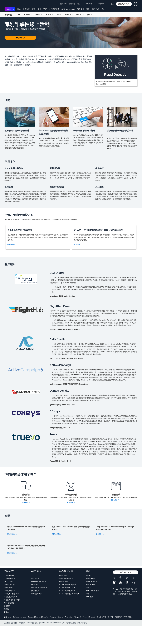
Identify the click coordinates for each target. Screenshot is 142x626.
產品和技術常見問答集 (39, 588)
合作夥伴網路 (54, 9)
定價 (33, 9)
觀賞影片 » (100, 534)
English (38, 617)
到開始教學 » (56, 534)
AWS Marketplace (68, 9)
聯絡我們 (72, 4)
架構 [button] (59, 15)
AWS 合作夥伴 (36, 594)
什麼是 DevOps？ (10, 584)
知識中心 (89, 588)
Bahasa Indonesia (19, 617)
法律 (87, 594)
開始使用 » (11, 245)
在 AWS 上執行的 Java (67, 588)
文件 (39, 9)
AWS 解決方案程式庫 (38, 581)
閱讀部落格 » (12, 534)
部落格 (6, 609)
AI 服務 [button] (38, 15)
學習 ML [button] (79, 15)
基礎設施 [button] (68, 15)
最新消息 (7, 606)
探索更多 (95, 9)
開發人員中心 (63, 575)
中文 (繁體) (128, 617)
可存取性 (13, 623)
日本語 (103, 617)
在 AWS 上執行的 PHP (67, 591)
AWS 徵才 (89, 597)
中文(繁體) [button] (90, 4)
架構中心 (34, 584)
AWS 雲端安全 (9, 603)
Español (45, 617)
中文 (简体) (118, 617)
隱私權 (6, 623)
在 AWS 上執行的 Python (67, 584)
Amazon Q (10, 9)
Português (68, 617)
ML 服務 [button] (49, 15)
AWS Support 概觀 (92, 591)
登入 (112, 4)
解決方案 (26, 9)
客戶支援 (80, 9)
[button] (124, 4)
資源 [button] (89, 15)
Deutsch (31, 617)
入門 (32, 575)
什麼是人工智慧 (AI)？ (12, 594)
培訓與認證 (35, 578)
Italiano (60, 617)
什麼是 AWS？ (9, 575)
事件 (88, 9)
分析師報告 (35, 591)
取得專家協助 (90, 578)
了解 (45, 9)
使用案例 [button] (27, 15)
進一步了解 (116, 500)
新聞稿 (6, 612)
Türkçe (85, 617)
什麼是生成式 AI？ (10, 597)
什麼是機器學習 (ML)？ (12, 600)
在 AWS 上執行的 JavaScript (69, 594)
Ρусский (92, 617)
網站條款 (22, 623)
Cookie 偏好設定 (32, 623)
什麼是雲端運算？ (10, 578)
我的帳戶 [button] (102, 4)
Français (53, 617)
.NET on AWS (63, 581)
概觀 (19, 15)
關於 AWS (63, 4)
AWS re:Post (90, 584)
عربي (9, 617)
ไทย (98, 617)
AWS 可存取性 (9, 581)
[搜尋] (103, 9)
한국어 (110, 617)
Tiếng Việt (77, 617)
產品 (19, 9)
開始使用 (71, 502)
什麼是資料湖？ (9, 591)
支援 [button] (79, 4)
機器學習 (8, 15)
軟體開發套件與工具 (66, 578)
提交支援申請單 (91, 581)
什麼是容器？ (9, 588)
